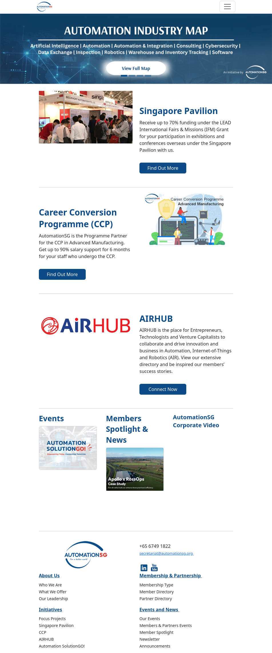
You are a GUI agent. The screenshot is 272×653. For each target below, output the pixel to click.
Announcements (154, 646)
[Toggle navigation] (227, 6)
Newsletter (149, 639)
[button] (20, 49)
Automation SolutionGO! (62, 646)
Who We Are (50, 585)
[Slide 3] (140, 75)
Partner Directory (155, 598)
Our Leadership (53, 598)
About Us (49, 575)
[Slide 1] (124, 75)
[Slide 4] (148, 75)
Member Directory (156, 591)
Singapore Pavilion (56, 625)
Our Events (149, 618)
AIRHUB (46, 639)
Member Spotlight (156, 632)
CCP (42, 632)
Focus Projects (52, 618)
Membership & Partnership (170, 575)
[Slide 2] (132, 75)
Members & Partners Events (165, 625)
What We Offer (53, 591)
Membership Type (156, 585)
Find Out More (162, 168)
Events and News (159, 609)
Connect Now (163, 389)
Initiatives (50, 609)
